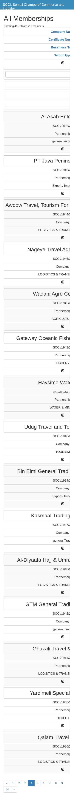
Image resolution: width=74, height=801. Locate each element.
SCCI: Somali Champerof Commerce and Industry (33, 6)
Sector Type (63, 55)
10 (7, 789)
